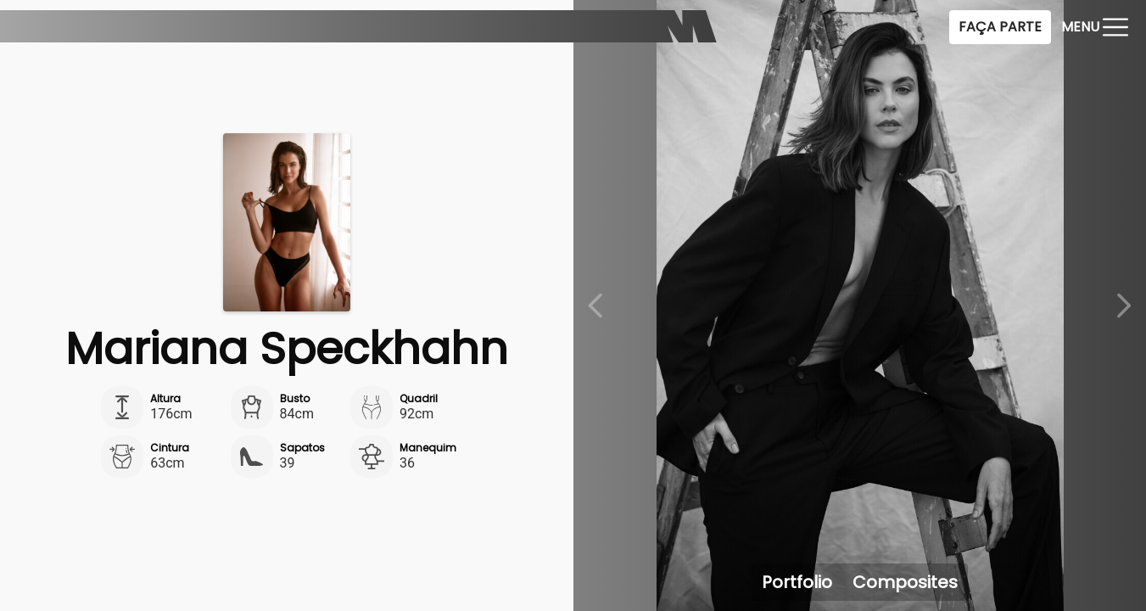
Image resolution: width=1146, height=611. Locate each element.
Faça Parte (1000, 26)
